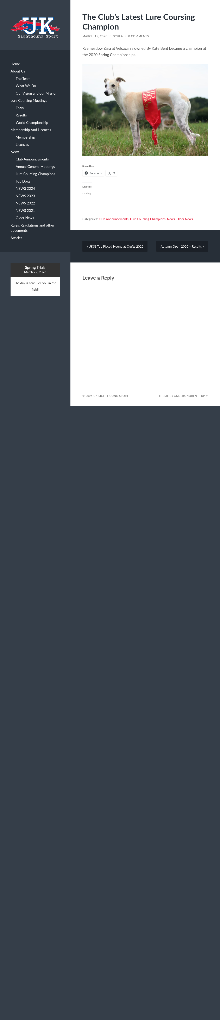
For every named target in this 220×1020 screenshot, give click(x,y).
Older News (25, 218)
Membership (25, 137)
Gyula (118, 36)
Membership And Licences (31, 130)
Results (21, 115)
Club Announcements (32, 159)
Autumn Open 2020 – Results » (182, 246)
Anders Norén (185, 396)
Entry (20, 108)
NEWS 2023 (25, 196)
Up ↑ (204, 396)
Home (15, 64)
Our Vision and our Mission (36, 93)
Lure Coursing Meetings (29, 100)
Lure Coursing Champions (35, 174)
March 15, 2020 (94, 36)
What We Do (26, 86)
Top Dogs (23, 181)
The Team (23, 78)
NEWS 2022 (25, 203)
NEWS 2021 (25, 210)
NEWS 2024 (25, 188)
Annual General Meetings (35, 166)
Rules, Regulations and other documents (32, 228)
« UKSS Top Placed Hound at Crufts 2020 (115, 246)
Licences (22, 144)
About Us (18, 71)
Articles (16, 238)
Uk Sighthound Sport (111, 396)
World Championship (32, 122)
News (15, 152)
